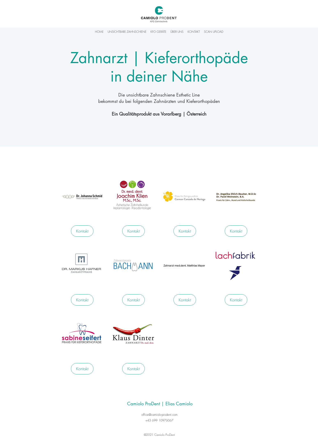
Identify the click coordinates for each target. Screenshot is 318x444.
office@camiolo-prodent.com (159, 415)
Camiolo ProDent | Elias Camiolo (160, 404)
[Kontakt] (82, 231)
